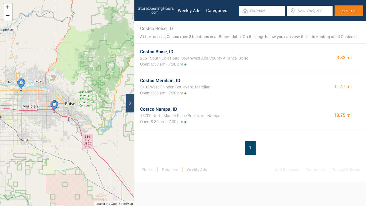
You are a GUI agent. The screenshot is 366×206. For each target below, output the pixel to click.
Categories (216, 10)
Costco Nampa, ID (158, 109)
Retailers (170, 169)
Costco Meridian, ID (160, 80)
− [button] (8, 16)
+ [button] (8, 7)
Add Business (287, 169)
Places (148, 169)
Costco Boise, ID (157, 51)
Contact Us (315, 169)
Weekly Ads (189, 10)
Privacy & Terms (345, 169)
